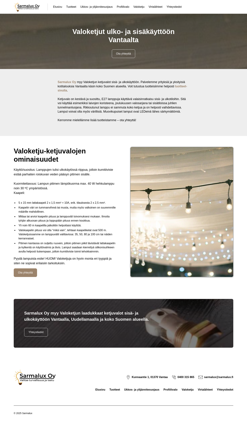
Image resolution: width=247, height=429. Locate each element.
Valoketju (139, 6)
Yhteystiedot (174, 6)
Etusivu (57, 6)
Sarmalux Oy (67, 82)
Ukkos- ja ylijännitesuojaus (96, 6)
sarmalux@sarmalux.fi (218, 377)
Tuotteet (71, 6)
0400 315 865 (186, 377)
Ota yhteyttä (123, 53)
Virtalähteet (155, 6)
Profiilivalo (123, 6)
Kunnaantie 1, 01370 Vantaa (150, 377)
